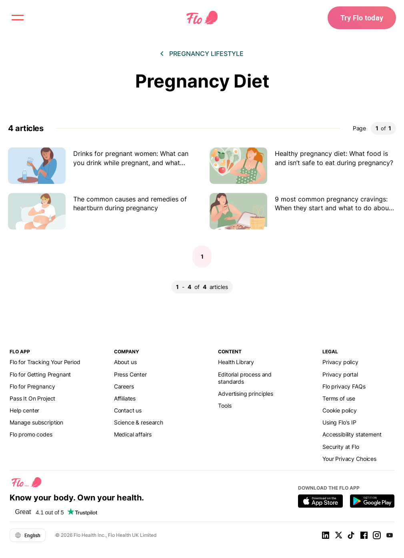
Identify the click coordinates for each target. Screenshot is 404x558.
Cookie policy (339, 410)
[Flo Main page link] (202, 18)
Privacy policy (340, 362)
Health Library (236, 362)
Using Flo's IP (339, 422)
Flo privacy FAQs (344, 386)
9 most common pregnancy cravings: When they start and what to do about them (333, 208)
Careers (124, 386)
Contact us (128, 410)
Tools (224, 405)
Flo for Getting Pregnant (40, 374)
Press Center (130, 374)
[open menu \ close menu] (18, 18)
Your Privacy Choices (349, 458)
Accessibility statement (351, 434)
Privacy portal (340, 374)
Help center (24, 410)
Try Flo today (361, 17)
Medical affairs (133, 434)
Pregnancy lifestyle (206, 54)
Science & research (138, 422)
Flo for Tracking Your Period (45, 362)
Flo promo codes (31, 434)
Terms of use (338, 398)
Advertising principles (245, 393)
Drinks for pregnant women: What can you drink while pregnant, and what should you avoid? (130, 162)
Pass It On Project (32, 398)
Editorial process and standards (245, 378)
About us (125, 362)
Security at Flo (340, 446)
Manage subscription (36, 422)
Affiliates (125, 398)
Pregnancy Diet (202, 81)
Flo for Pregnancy (32, 386)
